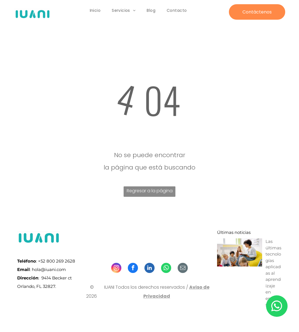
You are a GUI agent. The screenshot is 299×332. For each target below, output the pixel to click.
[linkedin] (149, 268)
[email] (183, 268)
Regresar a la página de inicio (150, 192)
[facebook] (133, 268)
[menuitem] (95, 10)
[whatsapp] (166, 268)
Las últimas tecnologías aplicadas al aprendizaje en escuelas (273, 273)
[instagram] (116, 268)
